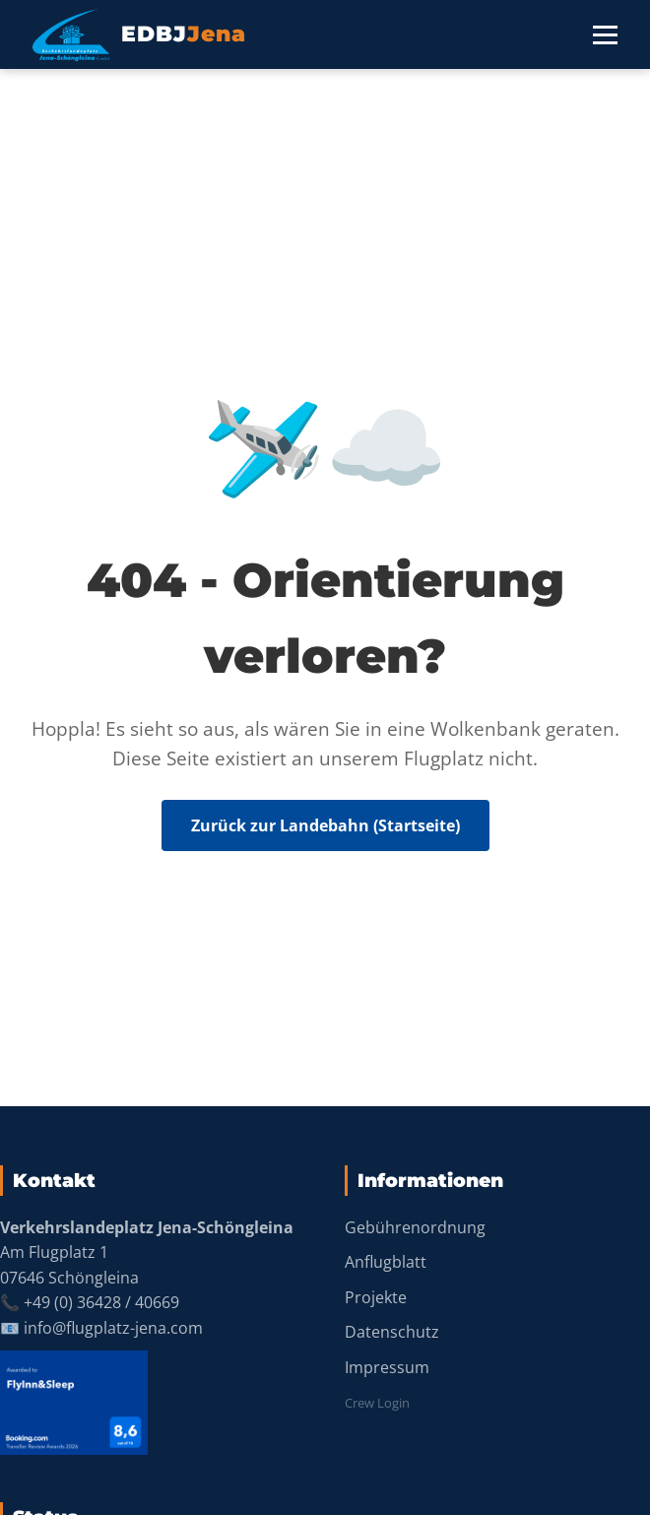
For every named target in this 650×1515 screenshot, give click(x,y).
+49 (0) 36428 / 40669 (101, 1302)
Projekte (376, 1297)
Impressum (387, 1367)
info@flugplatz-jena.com (113, 1328)
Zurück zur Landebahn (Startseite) (325, 825)
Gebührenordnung (415, 1227)
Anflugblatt (385, 1262)
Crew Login (377, 1403)
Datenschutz (392, 1332)
